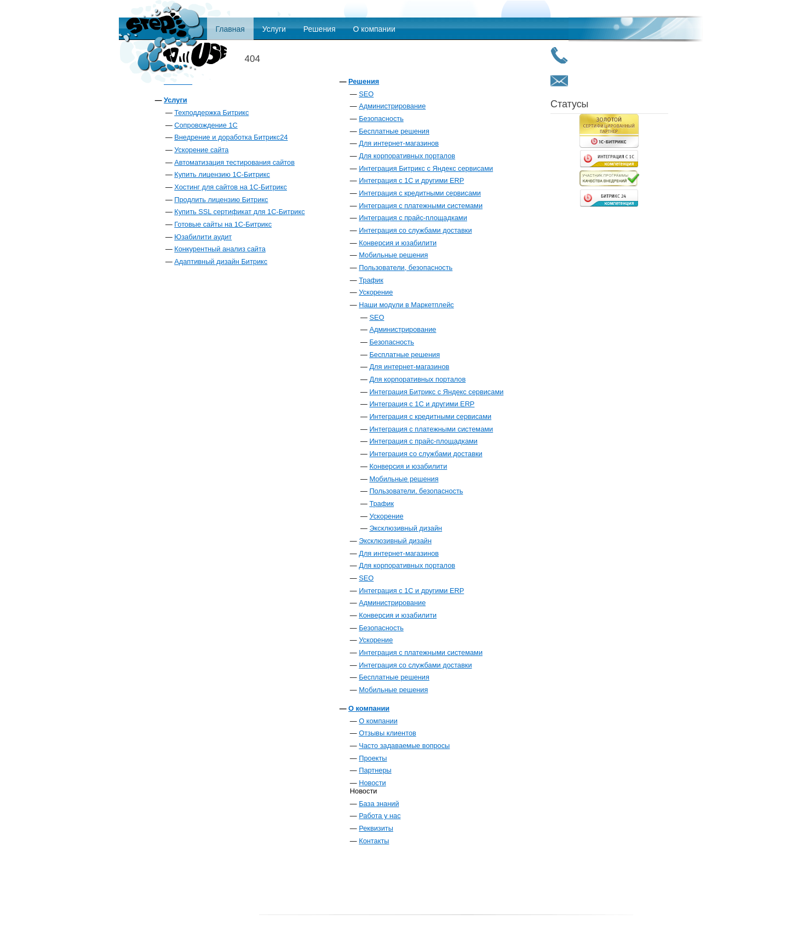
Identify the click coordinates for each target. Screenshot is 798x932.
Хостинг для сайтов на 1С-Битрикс (230, 187)
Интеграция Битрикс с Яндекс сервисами (426, 168)
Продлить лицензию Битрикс (221, 199)
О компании (374, 29)
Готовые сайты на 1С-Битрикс (223, 224)
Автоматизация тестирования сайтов (234, 162)
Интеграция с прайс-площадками (413, 218)
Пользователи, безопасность (405, 267)
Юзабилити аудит (203, 237)
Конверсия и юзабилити (398, 243)
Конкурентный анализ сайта (220, 249)
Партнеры (375, 770)
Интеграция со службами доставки (415, 230)
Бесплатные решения (394, 131)
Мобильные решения (393, 255)
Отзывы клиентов (387, 733)
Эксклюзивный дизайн (405, 528)
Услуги (274, 29)
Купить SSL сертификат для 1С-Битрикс (239, 212)
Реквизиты (376, 828)
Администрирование (392, 106)
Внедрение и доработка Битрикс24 (231, 137)
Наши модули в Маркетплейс (406, 305)
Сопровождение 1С (206, 125)
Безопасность (381, 118)
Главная (230, 29)
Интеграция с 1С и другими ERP (411, 180)
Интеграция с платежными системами (421, 206)
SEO (366, 94)
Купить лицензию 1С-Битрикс (222, 174)
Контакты (374, 841)
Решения (319, 29)
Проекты (373, 758)
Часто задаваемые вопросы (404, 745)
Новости (372, 783)
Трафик (371, 280)
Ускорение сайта (201, 150)
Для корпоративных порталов (407, 156)
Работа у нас (379, 816)
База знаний (379, 803)
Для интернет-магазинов (399, 143)
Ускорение (376, 292)
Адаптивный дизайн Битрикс (220, 261)
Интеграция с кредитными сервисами (420, 193)
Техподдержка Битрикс (211, 112)
